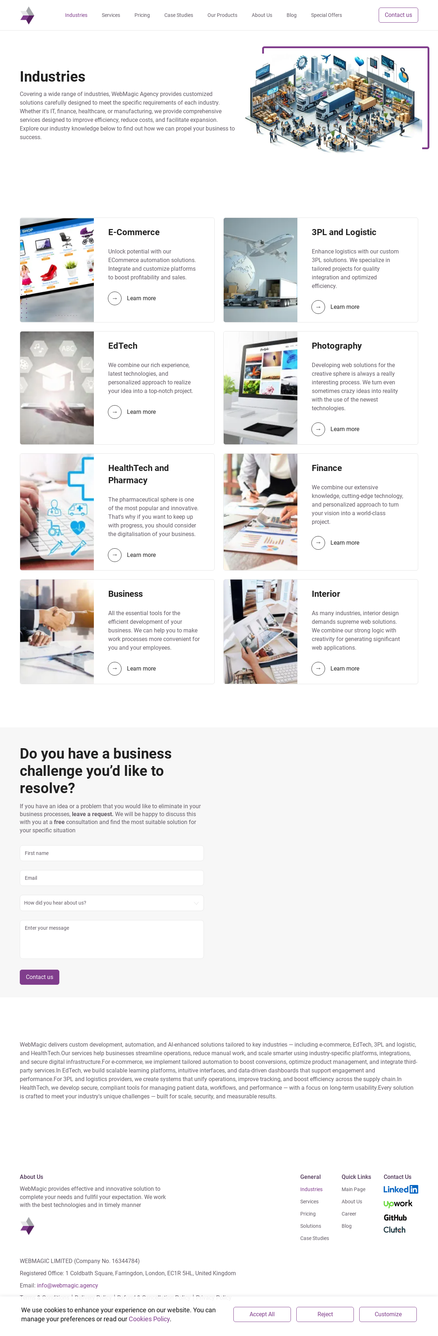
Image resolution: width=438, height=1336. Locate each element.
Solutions (310, 1226)
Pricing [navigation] (142, 15)
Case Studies (314, 1238)
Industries (311, 1189)
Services (309, 1201)
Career (349, 1214)
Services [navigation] (111, 15)
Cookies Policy (149, 1319)
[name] (112, 853)
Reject (325, 1314)
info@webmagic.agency (67, 1285)
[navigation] (27, 15)
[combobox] (112, 903)
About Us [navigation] (262, 15)
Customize (388, 1314)
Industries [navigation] (76, 15)
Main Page (353, 1189)
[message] (112, 939)
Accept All (262, 1314)
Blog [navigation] (292, 15)
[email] (112, 878)
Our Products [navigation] (223, 15)
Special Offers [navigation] (326, 15)
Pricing (308, 1214)
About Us (352, 1201)
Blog (347, 1226)
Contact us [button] (398, 15)
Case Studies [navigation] (179, 15)
